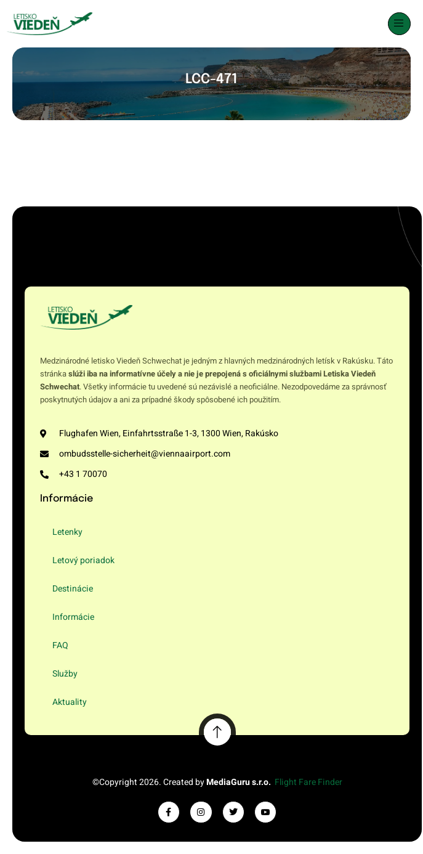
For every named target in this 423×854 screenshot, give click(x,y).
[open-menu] (399, 23)
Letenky (67, 532)
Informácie (73, 617)
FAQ (60, 645)
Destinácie (72, 588)
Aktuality (69, 702)
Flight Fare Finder (308, 782)
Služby (65, 673)
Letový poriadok (83, 560)
